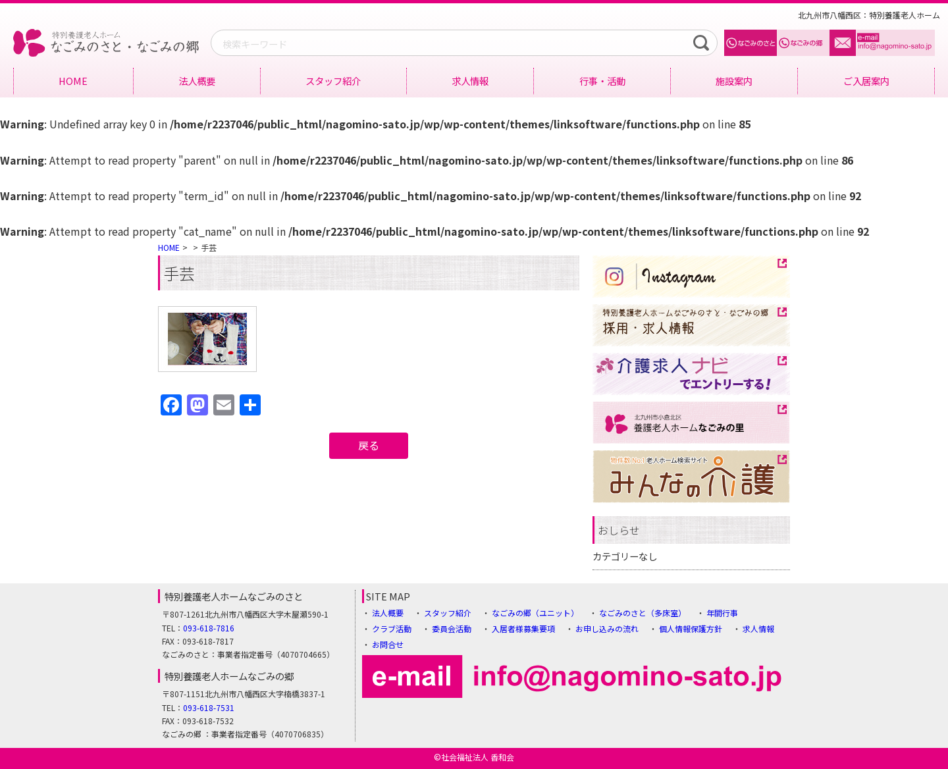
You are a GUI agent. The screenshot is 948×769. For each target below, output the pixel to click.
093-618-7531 (208, 707)
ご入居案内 (866, 81)
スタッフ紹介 (333, 81)
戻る (368, 445)
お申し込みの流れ (607, 628)
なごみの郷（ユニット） (535, 612)
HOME (73, 81)
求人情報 (470, 81)
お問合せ (388, 644)
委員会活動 (451, 628)
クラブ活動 (391, 628)
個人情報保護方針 (690, 628)
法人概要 (196, 81)
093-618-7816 (208, 627)
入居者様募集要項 (523, 628)
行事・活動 (602, 81)
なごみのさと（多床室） (642, 612)
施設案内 (734, 81)
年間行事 (722, 612)
